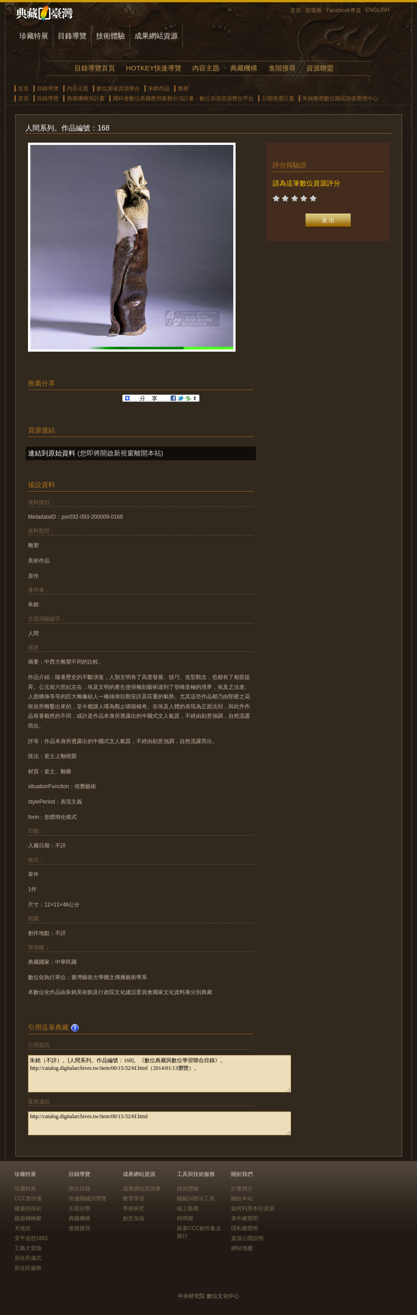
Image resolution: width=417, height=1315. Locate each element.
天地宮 (22, 1228)
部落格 (314, 10)
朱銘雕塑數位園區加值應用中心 (340, 98)
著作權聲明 (244, 1218)
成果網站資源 (156, 36)
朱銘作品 (159, 88)
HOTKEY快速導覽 (153, 68)
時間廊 (185, 1218)
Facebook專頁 (343, 10)
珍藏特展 (33, 36)
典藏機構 (243, 68)
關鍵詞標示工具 (196, 1198)
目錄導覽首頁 (94, 68)
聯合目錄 (79, 1188)
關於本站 (242, 1198)
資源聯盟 (320, 68)
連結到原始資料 (51, 453)
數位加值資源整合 (118, 88)
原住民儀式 (28, 1258)
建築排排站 (28, 1208)
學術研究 (133, 1208)
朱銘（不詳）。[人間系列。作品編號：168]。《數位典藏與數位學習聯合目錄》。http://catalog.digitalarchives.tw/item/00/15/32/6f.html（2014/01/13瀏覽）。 (159, 1073)
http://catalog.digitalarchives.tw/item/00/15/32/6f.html (159, 1123)
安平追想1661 (31, 1238)
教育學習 (133, 1198)
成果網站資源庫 (142, 1188)
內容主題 (205, 68)
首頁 (295, 10)
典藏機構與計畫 (86, 98)
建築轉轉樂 (28, 1218)
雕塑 (183, 88)
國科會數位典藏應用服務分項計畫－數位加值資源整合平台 (183, 98)
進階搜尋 (282, 68)
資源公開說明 (247, 1238)
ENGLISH (377, 10)
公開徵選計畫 (278, 98)
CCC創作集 (28, 1198)
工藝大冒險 (28, 1248)
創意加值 (133, 1218)
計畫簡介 (242, 1188)
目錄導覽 (72, 36)
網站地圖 (242, 1248)
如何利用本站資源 (252, 1208)
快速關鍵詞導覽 (88, 1198)
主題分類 (79, 1208)
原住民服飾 (28, 1268)
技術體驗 (110, 36)
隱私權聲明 (244, 1228)
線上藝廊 (188, 1208)
